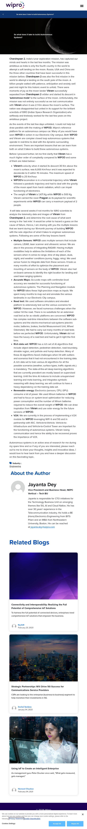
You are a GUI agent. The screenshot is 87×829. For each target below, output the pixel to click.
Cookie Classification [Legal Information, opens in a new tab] (32, 819)
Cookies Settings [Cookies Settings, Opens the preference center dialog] (8, 824)
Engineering (15, 466)
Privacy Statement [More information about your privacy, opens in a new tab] (16, 819)
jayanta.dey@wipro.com (43, 527)
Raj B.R (21, 625)
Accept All (57, 824)
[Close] (83, 814)
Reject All (75, 824)
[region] (43, 819)
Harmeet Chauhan (26, 788)
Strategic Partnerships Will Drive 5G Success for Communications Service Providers (37, 688)
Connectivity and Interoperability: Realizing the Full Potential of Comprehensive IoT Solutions (39, 606)
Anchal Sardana (25, 707)
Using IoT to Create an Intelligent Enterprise (35, 768)
